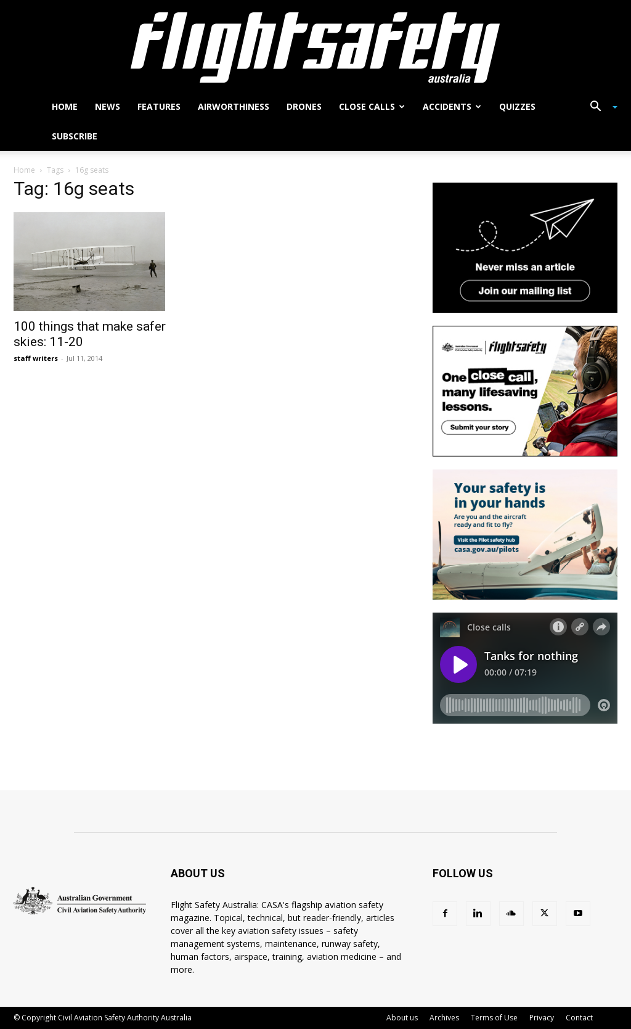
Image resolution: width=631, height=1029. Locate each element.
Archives (444, 1017)
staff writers (36, 358)
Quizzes (517, 106)
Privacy (541, 1017)
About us (402, 1017)
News (107, 106)
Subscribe (74, 136)
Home (65, 106)
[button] (598, 108)
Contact (579, 1017)
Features (159, 106)
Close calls (372, 106)
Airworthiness (233, 106)
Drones (304, 106)
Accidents (452, 106)
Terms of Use (494, 1017)
